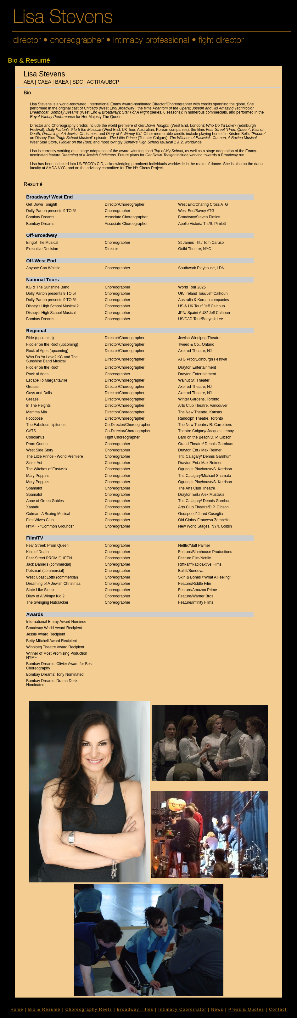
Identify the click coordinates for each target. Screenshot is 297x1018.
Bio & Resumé (44, 1009)
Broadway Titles (135, 1009)
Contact (278, 1009)
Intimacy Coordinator (182, 1009)
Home (16, 1009)
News (217, 1009)
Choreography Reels (88, 1009)
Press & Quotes (246, 1009)
